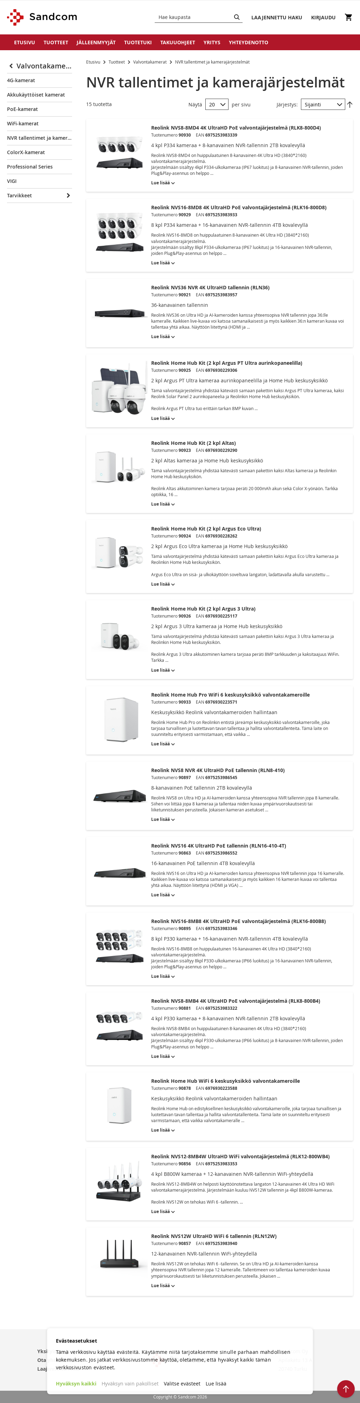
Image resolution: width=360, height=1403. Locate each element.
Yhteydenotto (248, 42)
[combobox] (199, 17)
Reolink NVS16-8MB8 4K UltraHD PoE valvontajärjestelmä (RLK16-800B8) (238, 921)
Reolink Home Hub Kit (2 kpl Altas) (193, 443)
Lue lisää (216, 1383)
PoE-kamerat (22, 109)
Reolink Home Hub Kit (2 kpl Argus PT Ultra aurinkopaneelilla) (226, 363)
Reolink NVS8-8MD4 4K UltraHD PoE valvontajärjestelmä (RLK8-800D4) (236, 127)
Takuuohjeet (177, 42)
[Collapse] (12, 66)
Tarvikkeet (19, 195)
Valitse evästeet (182, 1383)
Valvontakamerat (150, 62)
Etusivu (24, 42)
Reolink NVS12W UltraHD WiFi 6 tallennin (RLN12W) (214, 1236)
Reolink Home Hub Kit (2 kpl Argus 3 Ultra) (203, 608)
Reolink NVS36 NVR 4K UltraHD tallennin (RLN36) (210, 287)
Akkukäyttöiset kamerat (36, 94)
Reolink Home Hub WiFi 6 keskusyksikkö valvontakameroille (225, 1081)
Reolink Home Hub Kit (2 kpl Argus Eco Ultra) (206, 528)
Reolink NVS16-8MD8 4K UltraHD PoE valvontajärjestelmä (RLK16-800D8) (239, 207)
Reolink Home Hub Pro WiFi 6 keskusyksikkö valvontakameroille (230, 694)
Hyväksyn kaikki (76, 1383)
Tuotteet (56, 42)
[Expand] (67, 196)
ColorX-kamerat (26, 152)
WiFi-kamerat (23, 123)
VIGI (12, 181)
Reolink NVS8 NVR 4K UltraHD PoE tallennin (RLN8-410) (218, 770)
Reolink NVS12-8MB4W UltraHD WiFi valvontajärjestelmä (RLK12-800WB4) (240, 1156)
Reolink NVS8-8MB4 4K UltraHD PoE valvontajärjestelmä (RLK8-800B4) (235, 1000)
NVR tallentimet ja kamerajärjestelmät (39, 137)
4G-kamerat (21, 80)
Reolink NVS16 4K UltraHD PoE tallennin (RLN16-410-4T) (218, 845)
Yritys (212, 42)
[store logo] (42, 17)
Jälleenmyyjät (96, 42)
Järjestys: (287, 104)
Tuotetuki (138, 42)
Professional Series (30, 166)
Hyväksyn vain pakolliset (130, 1383)
